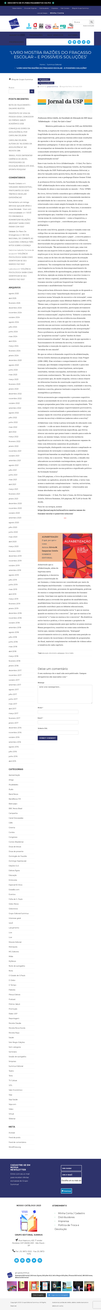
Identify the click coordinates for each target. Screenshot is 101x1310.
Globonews (13, 909)
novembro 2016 (15, 732)
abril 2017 (12, 709)
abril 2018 (12, 651)
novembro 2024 (15, 313)
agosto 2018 (14, 632)
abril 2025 (12, 298)
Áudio (11, 789)
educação (45, 653)
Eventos (12, 894)
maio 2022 (13, 427)
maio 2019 (13, 589)
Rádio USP (13, 1014)
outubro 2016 (14, 737)
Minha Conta (57, 13)
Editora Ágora (14, 870)
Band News (13, 794)
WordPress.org (15, 1147)
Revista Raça (14, 1033)
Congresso (13, 837)
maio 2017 (13, 704)
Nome (40, 708)
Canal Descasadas (16, 818)
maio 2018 (13, 647)
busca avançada (88, 26)
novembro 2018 (15, 618)
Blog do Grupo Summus (80, 8)
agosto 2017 (14, 690)
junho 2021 (13, 475)
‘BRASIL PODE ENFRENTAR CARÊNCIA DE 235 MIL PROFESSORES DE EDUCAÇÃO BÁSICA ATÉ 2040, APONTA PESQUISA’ (21, 162)
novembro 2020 (15, 508)
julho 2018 (13, 637)
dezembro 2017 (15, 670)
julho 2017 (13, 694)
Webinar (12, 1119)
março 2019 (13, 599)
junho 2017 (13, 699)
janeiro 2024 (14, 356)
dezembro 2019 (15, 556)
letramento (53, 653)
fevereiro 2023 (14, 384)
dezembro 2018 (15, 613)
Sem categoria (15, 1047)
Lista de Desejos (42, 13)
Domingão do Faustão (18, 856)
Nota (11, 971)
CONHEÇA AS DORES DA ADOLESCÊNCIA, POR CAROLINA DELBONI (19, 132)
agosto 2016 (14, 747)
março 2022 (13, 437)
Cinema (12, 828)
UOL (10, 1085)
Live (10, 933)
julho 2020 (13, 527)
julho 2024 (13, 327)
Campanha (13, 813)
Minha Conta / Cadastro (71, 1213)
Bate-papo (13, 804)
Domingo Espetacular (17, 861)
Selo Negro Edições (17, 1042)
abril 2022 (12, 432)
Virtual (11, 1114)
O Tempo (12, 985)
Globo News (14, 904)
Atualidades (43, 79)
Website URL (42, 728)
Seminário (13, 1052)
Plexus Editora (14, 995)
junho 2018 (13, 642)
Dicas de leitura (15, 847)
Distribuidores (44, 8)
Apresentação (14, 775)
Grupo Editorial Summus (19, 913)
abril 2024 (12, 341)
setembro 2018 (15, 627)
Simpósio (12, 1061)
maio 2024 (13, 336)
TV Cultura (13, 1080)
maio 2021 (13, 480)
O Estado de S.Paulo (17, 975)
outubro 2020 (14, 513)
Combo (12, 832)
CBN (11, 823)
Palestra (12, 990)
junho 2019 (13, 585)
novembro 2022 (15, 398)
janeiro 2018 (13, 666)
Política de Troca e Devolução (67, 1227)
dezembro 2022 (15, 394)
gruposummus (52, 86)
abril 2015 (12, 761)
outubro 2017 (14, 680)
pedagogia (61, 653)
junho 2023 (13, 370)
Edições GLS (14, 866)
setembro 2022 (15, 408)
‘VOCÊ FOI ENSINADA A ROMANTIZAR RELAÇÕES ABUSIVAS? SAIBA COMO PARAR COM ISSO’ (20, 220)
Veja (10, 1095)
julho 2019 (13, 580)
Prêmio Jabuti (14, 1004)
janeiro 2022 (13, 446)
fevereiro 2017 (14, 718)
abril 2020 (13, 542)
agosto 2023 (14, 365)
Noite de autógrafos (17, 966)
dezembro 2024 (15, 308)
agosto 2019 (14, 575)
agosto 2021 (14, 465)
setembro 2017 (15, 685)
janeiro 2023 (13, 389)
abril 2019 (12, 594)
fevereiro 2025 (14, 303)
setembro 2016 (15, 742)
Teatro (11, 1071)
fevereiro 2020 (15, 551)
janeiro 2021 (13, 499)
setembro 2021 (15, 460)
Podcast (12, 999)
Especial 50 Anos (15, 885)
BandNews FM (15, 799)
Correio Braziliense (16, 842)
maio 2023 (13, 375)
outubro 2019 (14, 565)
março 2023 (13, 379)
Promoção (13, 1009)
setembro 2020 (15, 518)
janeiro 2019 (13, 608)
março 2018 (13, 656)
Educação (13, 875)
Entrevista (13, 880)
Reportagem (14, 1018)
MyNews (12, 961)
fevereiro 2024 (14, 351)
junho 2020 (13, 532)
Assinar (66, 1191)
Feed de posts (14, 1137)
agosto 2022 (14, 413)
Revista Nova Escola (17, 1028)
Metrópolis (13, 947)
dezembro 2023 (15, 360)
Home (42, 65)
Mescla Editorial (15, 942)
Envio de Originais (30, 8)
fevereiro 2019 (14, 604)
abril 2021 (12, 484)
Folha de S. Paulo (16, 899)
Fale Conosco (65, 8)
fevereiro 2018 (14, 661)
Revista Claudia (15, 1023)
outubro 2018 (14, 623)
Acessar (12, 1133)
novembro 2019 (15, 561)
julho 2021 (13, 470)
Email (40, 718)
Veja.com (12, 1104)
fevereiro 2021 (14, 494)
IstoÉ (11, 923)
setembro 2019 (15, 570)
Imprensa (54, 8)
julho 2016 (13, 752)
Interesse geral (15, 918)
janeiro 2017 (13, 723)
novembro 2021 (15, 451)
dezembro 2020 (15, 503)
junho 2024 (13, 332)
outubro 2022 (14, 403)
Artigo (11, 780)
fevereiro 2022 (14, 441)
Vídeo (11, 1109)
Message (41, 683)
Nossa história (17, 8)
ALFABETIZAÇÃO (50, 537)
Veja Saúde (13, 1100)
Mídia (11, 956)
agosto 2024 (14, 322)
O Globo (12, 980)
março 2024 (13, 346)
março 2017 (13, 713)
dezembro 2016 (15, 728)
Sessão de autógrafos (17, 1057)
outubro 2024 (14, 317)
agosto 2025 (14, 293)
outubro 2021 (14, 456)
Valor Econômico (15, 1090)
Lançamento (14, 928)
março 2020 (14, 546)
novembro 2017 (15, 675)
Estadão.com (14, 890)
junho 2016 (13, 756)
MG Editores (14, 952)
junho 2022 (13, 422)
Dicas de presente (16, 851)
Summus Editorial (54, 65)
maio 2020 (13, 537)
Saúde (11, 1038)
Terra (11, 1076)
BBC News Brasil (15, 808)
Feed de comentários (17, 1142)
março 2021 (13, 489)
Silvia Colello (69, 653)
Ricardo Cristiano (15, 183)
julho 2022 (13, 418)
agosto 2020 (14, 523)
